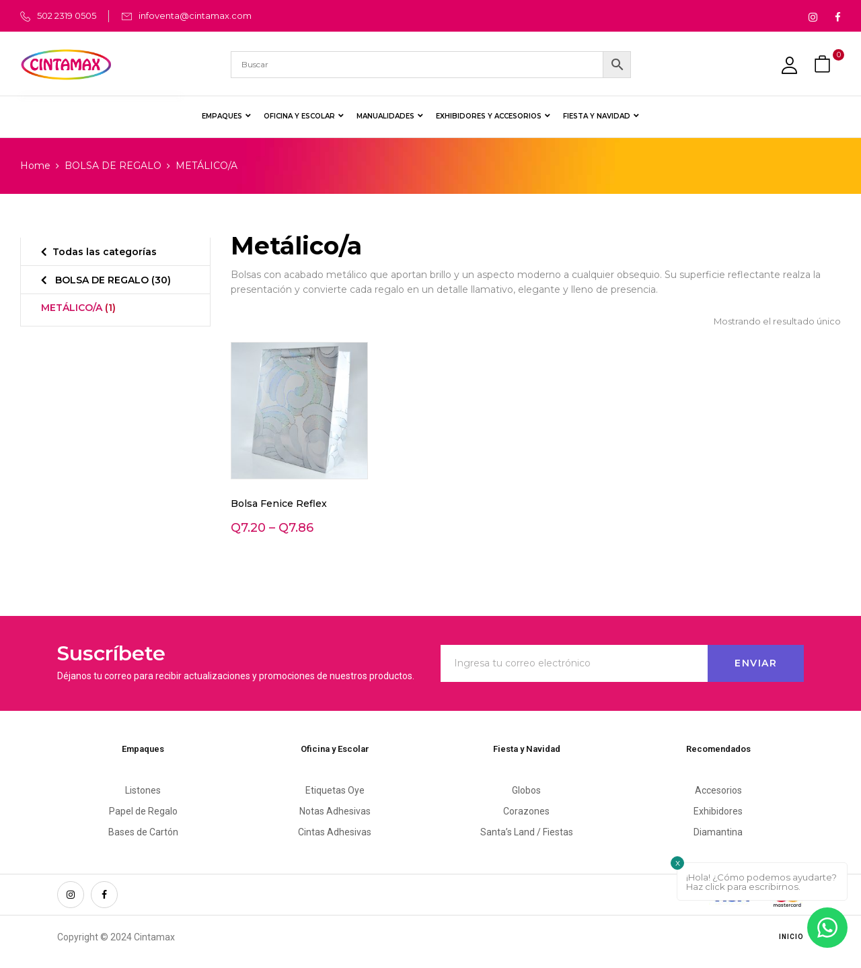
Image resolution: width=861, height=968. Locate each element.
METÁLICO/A (78, 308)
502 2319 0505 (66, 15)
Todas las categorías (104, 252)
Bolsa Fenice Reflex (279, 503)
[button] (824, 64)
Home (35, 166)
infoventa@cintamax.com (195, 15)
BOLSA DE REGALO (113, 166)
